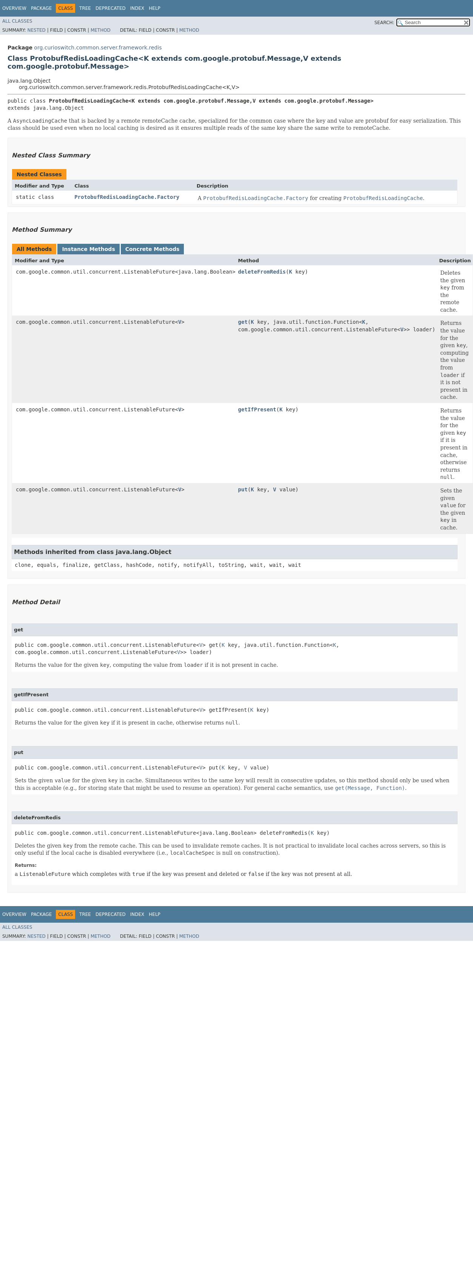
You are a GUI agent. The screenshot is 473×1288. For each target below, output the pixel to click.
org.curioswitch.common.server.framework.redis (98, 48)
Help (154, 8)
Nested (36, 30)
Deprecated (111, 8)
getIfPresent (257, 409)
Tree (85, 8)
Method (101, 30)
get (243, 322)
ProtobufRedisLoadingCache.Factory (126, 197)
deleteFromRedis (262, 272)
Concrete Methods (152, 249)
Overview (14, 8)
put (243, 489)
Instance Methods (88, 249)
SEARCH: (384, 22)
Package (41, 8)
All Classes (17, 21)
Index (137, 8)
